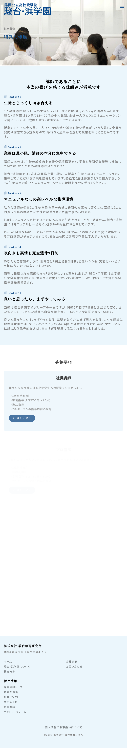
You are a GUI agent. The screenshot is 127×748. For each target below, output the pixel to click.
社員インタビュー (14, 697)
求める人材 (11, 702)
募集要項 (9, 707)
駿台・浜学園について (17, 666)
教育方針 (9, 671)
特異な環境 (11, 692)
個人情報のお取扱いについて (63, 727)
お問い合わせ (74, 666)
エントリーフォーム (15, 712)
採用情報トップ (13, 687)
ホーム (8, 661)
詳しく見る (22, 419)
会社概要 (71, 661)
